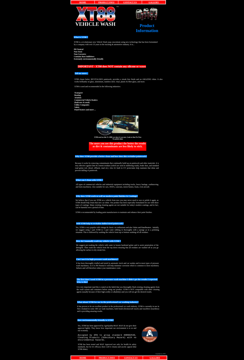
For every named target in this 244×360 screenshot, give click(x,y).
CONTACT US (130, 2)
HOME (82, 2)
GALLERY (154, 2)
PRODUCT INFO (106, 2)
